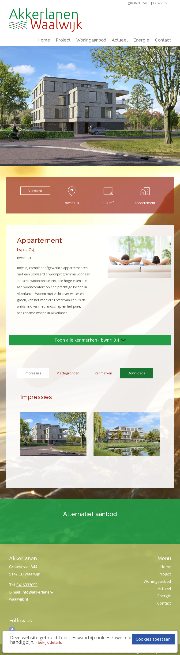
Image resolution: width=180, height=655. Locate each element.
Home (44, 40)
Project (63, 40)
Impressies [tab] (33, 373)
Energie (141, 40)
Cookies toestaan (153, 639)
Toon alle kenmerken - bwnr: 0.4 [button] (90, 340)
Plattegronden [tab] (68, 373)
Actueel (120, 40)
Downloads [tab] (136, 373)
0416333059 (27, 584)
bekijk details (50, 642)
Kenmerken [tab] (103, 373)
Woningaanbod (91, 40)
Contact (163, 40)
